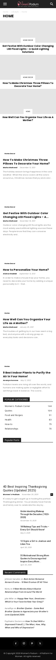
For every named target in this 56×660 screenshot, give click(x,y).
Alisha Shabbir (10, 273)
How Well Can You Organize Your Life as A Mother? (27, 321)
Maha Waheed (10, 167)
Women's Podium (11, 494)
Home (5, 12)
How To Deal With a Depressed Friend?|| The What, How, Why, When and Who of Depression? (25, 624)
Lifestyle (15, 12)
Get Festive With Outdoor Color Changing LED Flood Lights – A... (26, 215)
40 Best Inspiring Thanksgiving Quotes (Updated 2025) (25, 488)
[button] (5, 4)
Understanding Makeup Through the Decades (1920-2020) (34, 514)
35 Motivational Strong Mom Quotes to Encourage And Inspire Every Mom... (34, 558)
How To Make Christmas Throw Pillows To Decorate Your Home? (26, 161)
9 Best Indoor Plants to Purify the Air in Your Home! (26, 374)
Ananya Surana (10, 380)
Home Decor (28, 40)
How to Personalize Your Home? (26, 270)
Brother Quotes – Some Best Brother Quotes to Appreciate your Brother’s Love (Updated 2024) (26, 611)
